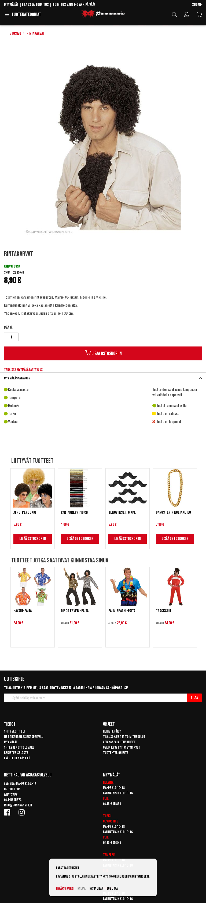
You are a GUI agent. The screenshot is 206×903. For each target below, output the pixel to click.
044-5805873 (12, 800)
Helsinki (108, 782)
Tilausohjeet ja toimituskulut (124, 736)
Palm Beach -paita (121, 611)
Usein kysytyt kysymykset (121, 747)
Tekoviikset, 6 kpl (122, 512)
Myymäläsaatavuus (17, 378)
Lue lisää (112, 889)
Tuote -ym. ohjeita (115, 752)
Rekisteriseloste (16, 752)
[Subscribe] (194, 698)
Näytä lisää (96, 889)
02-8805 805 (12, 789)
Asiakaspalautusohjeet (119, 742)
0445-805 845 (112, 842)
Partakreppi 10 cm (75, 512)
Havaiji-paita (22, 611)
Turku (107, 816)
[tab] (103, 378)
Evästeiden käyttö (17, 758)
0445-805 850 (112, 804)
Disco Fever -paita (75, 611)
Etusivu (15, 33)
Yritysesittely (14, 731)
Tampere (109, 854)
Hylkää (82, 889)
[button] (198, 5)
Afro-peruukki (24, 512)
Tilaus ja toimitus (35, 4)
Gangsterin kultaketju (173, 512)
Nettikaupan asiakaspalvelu (23, 736)
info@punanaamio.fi (18, 805)
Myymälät (11, 4)
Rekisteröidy (112, 731)
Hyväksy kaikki (64, 889)
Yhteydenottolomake (19, 747)
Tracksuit (163, 611)
